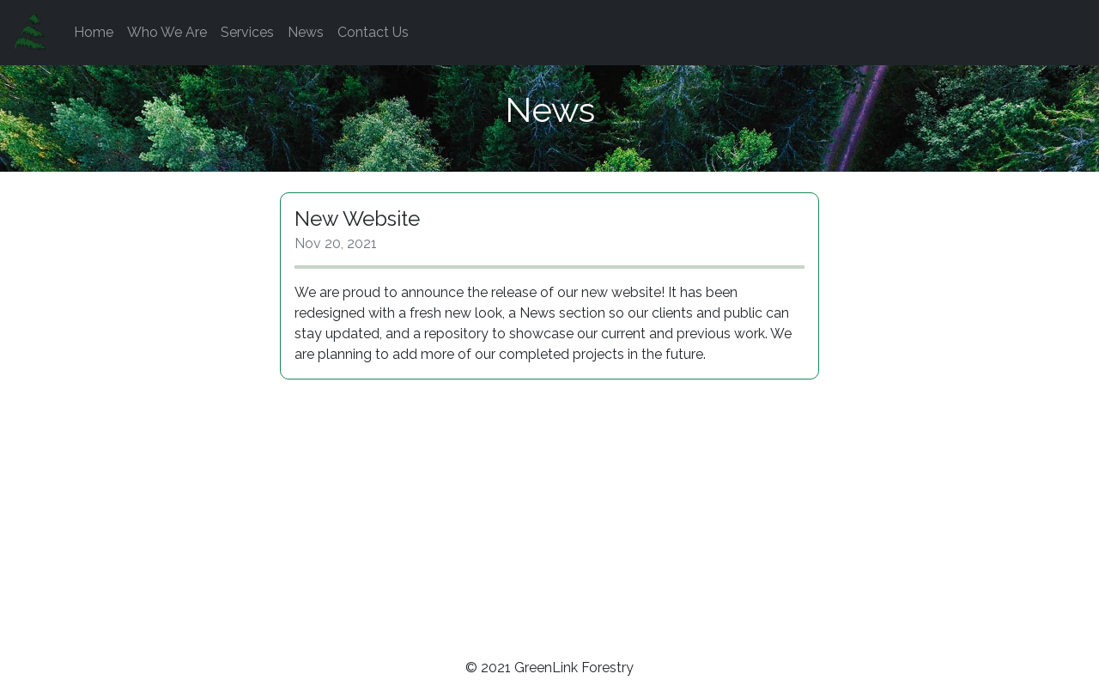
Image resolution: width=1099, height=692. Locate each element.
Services (247, 32)
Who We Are (167, 32)
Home (93, 32)
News (306, 32)
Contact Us (373, 32)
